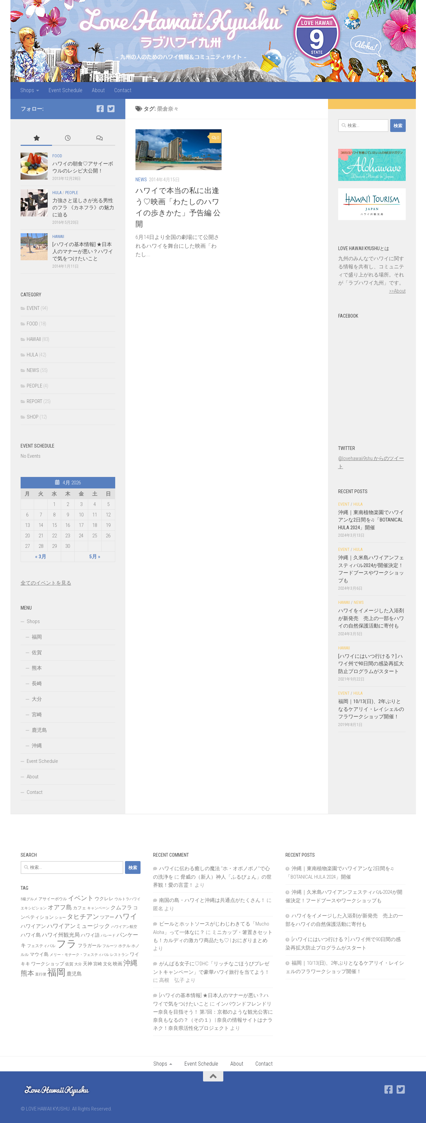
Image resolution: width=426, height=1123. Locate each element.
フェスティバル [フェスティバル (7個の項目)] (41, 945)
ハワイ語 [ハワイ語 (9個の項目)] (90, 935)
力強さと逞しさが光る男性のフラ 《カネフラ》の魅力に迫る (83, 207)
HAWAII (58, 236)
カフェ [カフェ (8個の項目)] (79, 907)
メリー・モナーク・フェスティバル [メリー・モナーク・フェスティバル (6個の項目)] (79, 955)
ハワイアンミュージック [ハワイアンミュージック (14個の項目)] (78, 926)
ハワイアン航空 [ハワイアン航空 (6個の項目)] (124, 927)
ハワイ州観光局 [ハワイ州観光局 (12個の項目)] (61, 935)
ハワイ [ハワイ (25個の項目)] (126, 916)
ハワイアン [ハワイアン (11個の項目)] (33, 926)
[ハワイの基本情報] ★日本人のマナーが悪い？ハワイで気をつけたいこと (82, 251)
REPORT (34, 401)
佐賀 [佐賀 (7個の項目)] (69, 964)
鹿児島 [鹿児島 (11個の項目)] (74, 974)
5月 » (94, 557)
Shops (27, 90)
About (98, 90)
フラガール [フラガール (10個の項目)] (89, 945)
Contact (122, 90)
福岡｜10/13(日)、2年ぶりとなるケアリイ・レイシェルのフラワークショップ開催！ (371, 709)
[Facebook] (100, 109)
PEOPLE (71, 192)
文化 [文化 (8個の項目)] (107, 963)
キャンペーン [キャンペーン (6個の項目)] (98, 908)
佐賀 (37, 652)
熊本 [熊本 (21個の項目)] (27, 973)
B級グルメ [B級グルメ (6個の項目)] (29, 899)
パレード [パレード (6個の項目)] (108, 935)
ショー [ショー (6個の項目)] (60, 917)
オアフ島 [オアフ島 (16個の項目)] (60, 907)
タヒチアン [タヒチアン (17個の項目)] (83, 916)
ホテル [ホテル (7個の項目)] (124, 945)
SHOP (33, 417)
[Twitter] (111, 109)
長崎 (37, 683)
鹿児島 (39, 730)
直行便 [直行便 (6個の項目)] (40, 974)
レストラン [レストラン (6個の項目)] (119, 955)
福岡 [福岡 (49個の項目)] (56, 972)
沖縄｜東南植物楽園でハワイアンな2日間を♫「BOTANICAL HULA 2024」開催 (371, 520)
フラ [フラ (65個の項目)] (66, 944)
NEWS (141, 179)
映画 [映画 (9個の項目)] (117, 963)
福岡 (37, 637)
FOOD (57, 156)
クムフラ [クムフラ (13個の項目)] (121, 907)
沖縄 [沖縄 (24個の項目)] (130, 963)
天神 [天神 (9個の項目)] (87, 963)
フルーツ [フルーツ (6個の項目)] (109, 946)
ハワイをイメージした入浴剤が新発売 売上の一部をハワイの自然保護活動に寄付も (371, 618)
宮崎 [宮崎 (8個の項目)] (97, 963)
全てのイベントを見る (46, 583)
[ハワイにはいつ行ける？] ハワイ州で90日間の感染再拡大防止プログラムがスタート (371, 663)
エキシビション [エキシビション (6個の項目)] (34, 908)
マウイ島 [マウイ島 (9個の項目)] (39, 954)
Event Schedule (65, 90)
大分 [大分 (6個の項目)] (78, 964)
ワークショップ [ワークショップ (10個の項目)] (47, 963)
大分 (37, 699)
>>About (397, 291)
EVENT (33, 308)
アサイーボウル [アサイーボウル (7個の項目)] (53, 899)
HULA (56, 192)
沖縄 (37, 746)
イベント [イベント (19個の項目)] (81, 898)
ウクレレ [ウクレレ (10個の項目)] (104, 898)
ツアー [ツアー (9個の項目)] (107, 917)
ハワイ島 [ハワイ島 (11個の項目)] (31, 935)
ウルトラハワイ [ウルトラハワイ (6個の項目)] (128, 899)
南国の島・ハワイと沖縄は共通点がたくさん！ (212, 900)
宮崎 (37, 715)
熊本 (37, 668)
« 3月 (40, 557)
